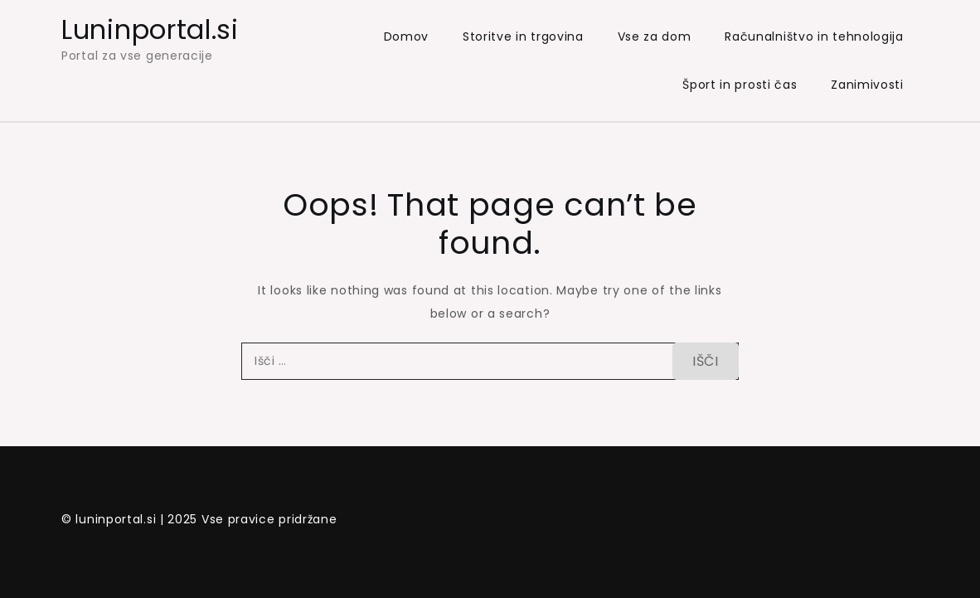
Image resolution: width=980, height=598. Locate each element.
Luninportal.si (150, 29)
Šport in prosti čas (739, 84)
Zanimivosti (867, 84)
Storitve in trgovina (523, 36)
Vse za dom (654, 36)
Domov (406, 36)
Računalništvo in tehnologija (814, 36)
